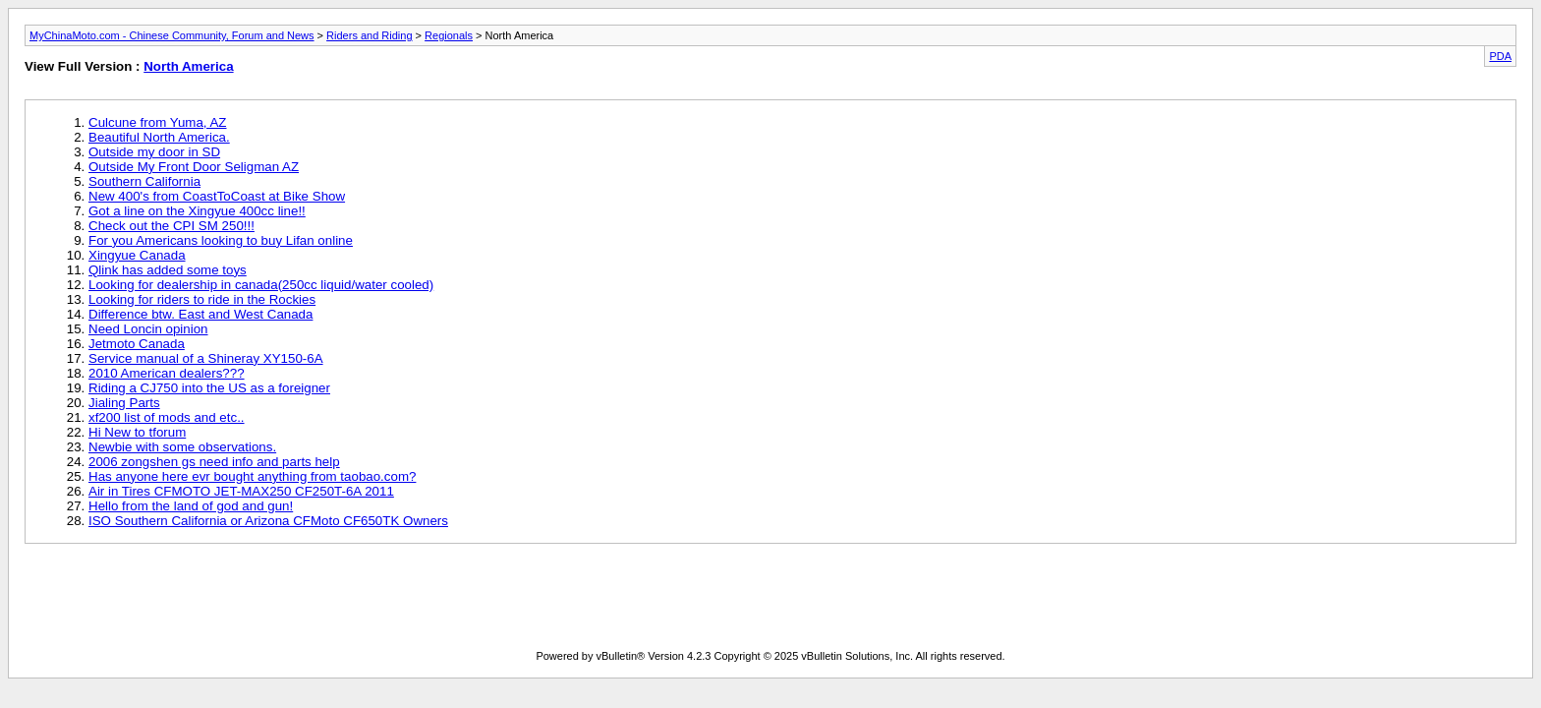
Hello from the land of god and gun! (190, 506)
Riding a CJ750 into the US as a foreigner (209, 388)
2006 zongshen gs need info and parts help (214, 461)
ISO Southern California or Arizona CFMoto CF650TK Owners (268, 520)
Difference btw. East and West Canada (200, 314)
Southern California (144, 181)
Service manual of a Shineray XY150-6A (205, 358)
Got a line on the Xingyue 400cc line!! (197, 211)
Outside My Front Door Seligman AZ (193, 166)
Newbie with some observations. (182, 447)
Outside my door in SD (154, 152)
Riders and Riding (369, 35)
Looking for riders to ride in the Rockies (201, 299)
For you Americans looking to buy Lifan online (220, 240)
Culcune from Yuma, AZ (157, 122)
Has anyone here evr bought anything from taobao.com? (252, 476)
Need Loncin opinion (148, 329)
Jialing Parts (124, 402)
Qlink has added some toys (167, 270)
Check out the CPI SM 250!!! (171, 225)
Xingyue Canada (137, 255)
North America (188, 66)
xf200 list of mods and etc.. (166, 417)
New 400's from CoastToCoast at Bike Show (216, 196)
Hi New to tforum (137, 432)
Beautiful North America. (159, 137)
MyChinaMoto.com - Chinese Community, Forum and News (171, 35)
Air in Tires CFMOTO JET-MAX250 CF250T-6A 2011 (241, 491)
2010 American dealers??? (166, 373)
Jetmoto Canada (136, 343)
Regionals (449, 35)
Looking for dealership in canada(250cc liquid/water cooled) (260, 284)
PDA (1500, 56)
